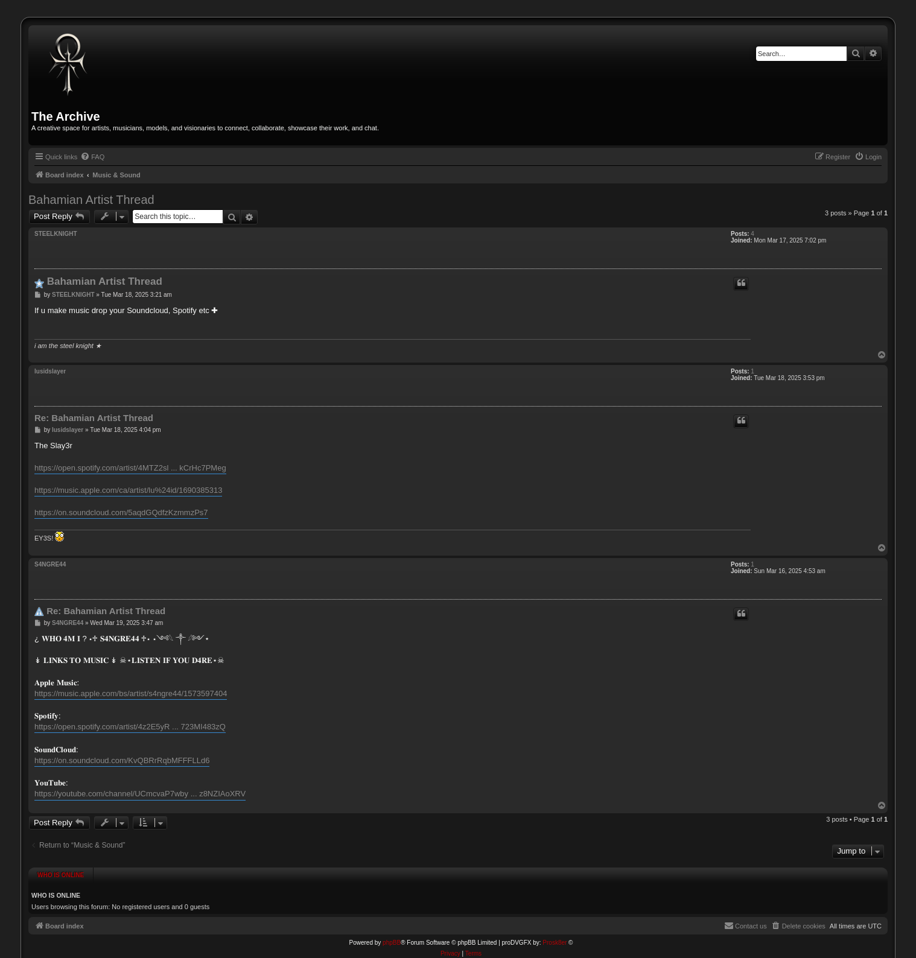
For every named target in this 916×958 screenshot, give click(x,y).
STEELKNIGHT (55, 233)
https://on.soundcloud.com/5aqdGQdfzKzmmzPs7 (121, 512)
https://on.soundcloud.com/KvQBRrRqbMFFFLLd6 (121, 760)
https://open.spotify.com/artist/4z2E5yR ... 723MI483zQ (130, 726)
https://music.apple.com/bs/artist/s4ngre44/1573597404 (130, 693)
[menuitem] (92, 157)
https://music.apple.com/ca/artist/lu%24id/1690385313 (128, 490)
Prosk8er (554, 938)
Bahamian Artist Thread (91, 199)
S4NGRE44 (50, 564)
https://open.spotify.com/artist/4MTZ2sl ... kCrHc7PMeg (130, 467)
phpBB (392, 938)
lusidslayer (50, 371)
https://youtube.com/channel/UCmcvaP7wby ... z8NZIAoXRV (140, 793)
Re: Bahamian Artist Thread (93, 418)
